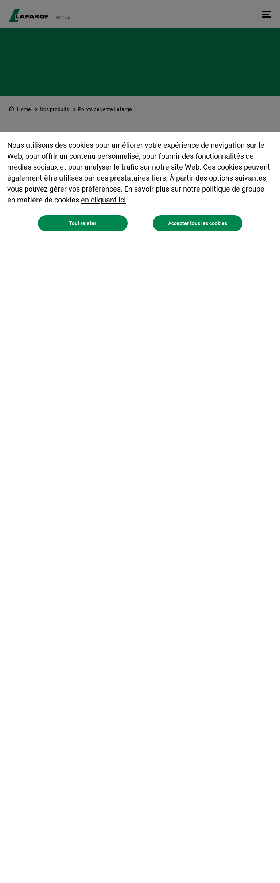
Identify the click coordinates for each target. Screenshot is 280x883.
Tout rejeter (82, 223)
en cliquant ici (103, 200)
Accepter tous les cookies (197, 223)
